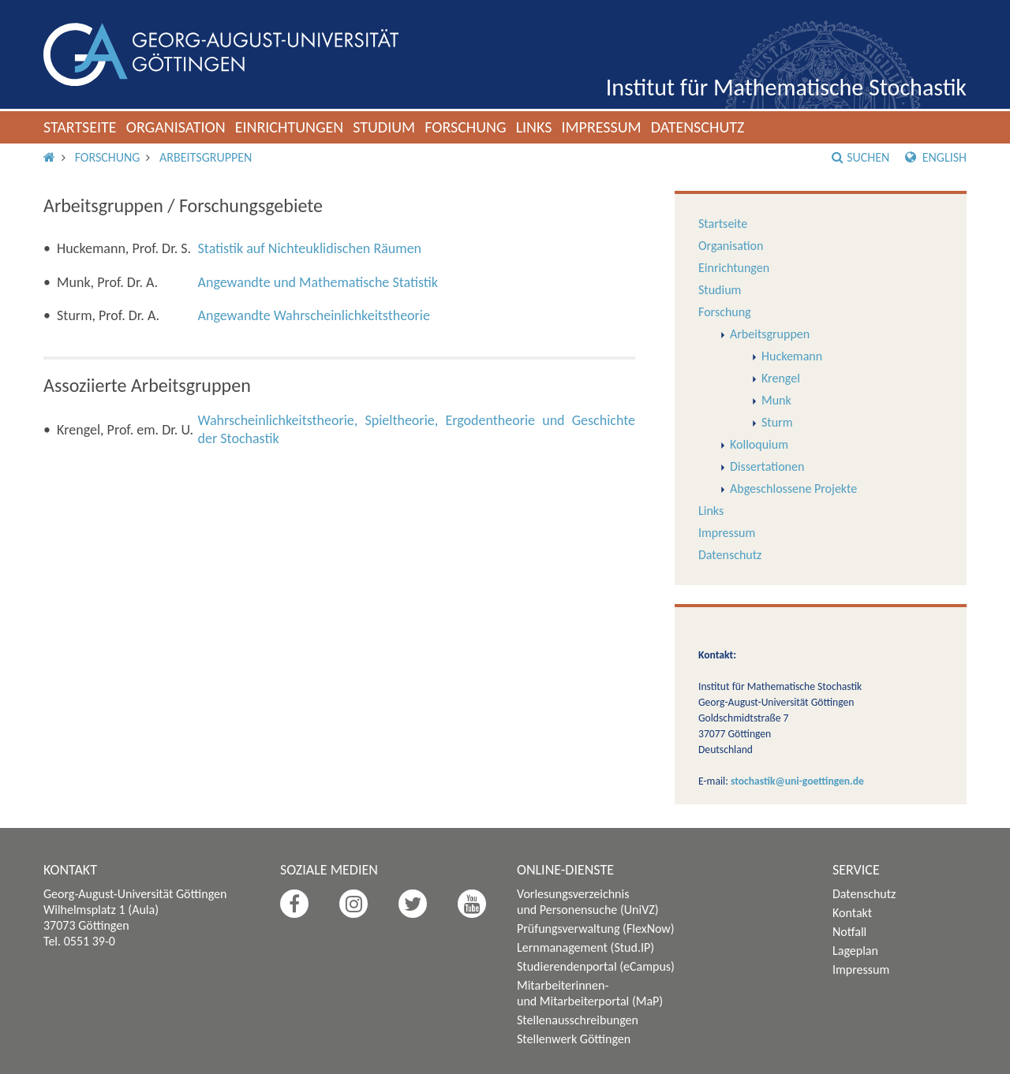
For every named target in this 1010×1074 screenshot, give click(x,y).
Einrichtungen (289, 126)
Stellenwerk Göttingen (573, 1038)
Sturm (776, 422)
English (936, 157)
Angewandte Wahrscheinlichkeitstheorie (314, 315)
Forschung (466, 126)
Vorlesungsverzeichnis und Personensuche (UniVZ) (588, 901)
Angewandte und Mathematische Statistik (318, 282)
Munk (776, 400)
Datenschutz (698, 126)
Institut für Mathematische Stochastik (786, 87)
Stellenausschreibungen (577, 1019)
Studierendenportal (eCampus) (596, 966)
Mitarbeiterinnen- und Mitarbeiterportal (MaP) (590, 993)
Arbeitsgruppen (205, 157)
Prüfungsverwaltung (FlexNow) (596, 928)
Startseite (80, 126)
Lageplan (855, 950)
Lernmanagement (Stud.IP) (585, 947)
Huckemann (791, 356)
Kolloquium (759, 444)
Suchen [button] (860, 157)
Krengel (780, 378)
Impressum (601, 126)
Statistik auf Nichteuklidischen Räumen (310, 248)
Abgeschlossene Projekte (793, 488)
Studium (384, 126)
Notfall (849, 931)
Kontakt (852, 912)
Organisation (176, 126)
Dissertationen (767, 466)
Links (534, 126)
